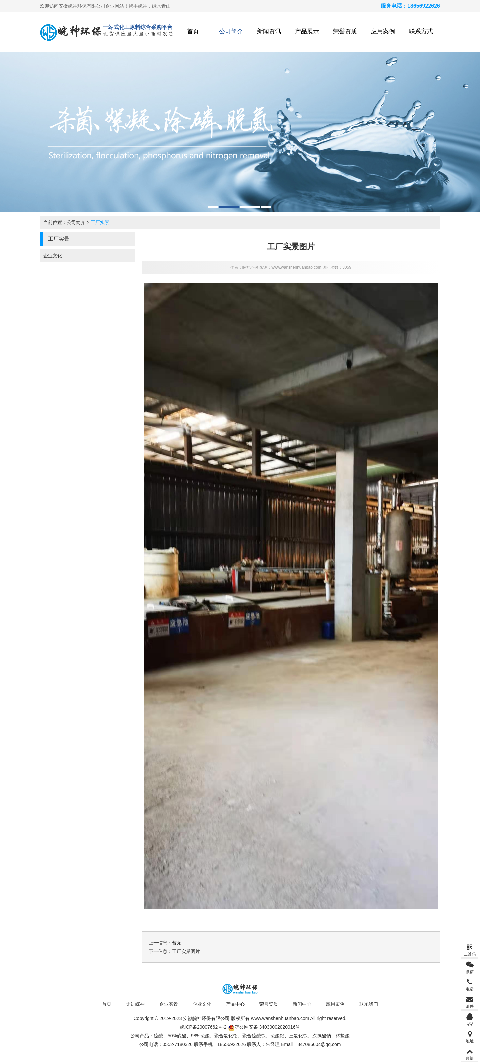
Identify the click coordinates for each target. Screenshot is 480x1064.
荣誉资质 (345, 31)
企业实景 (168, 1004)
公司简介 (231, 31)
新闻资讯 (269, 31)
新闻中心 (302, 1004)
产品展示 (307, 31)
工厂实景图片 (186, 951)
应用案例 (383, 31)
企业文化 (52, 255)
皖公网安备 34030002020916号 (264, 1027)
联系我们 (368, 1004)
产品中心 (235, 1004)
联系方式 (421, 31)
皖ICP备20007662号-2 (203, 1027)
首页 (193, 31)
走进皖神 (135, 1004)
